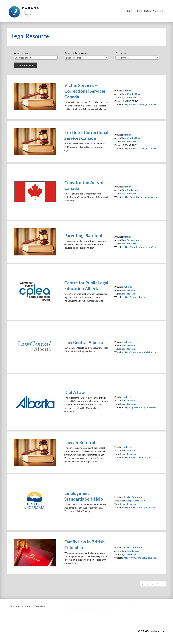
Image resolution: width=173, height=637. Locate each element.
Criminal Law (134, 94)
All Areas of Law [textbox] (23, 57)
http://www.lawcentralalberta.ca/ (142, 352)
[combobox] (36, 58)
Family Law (133, 550)
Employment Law (136, 500)
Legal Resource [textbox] (73, 57)
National (128, 90)
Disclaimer (40, 606)
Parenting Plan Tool (83, 235)
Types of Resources (75, 53)
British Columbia (133, 497)
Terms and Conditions (20, 606)
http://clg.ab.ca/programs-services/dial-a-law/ (148, 407)
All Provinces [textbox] (123, 57)
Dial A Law (74, 392)
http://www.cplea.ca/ (135, 297)
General (131, 290)
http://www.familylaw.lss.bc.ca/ (140, 557)
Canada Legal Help (23, 11)
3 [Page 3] (152, 583)
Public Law (132, 190)
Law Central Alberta (83, 342)
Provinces (120, 53)
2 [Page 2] (147, 583)
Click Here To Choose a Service (145, 10)
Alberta (128, 286)
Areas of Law (21, 53)
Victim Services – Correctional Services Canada (85, 91)
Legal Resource (128, 97)
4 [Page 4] (157, 583)
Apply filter (26, 65)
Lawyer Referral (79, 442)
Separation (133, 240)
